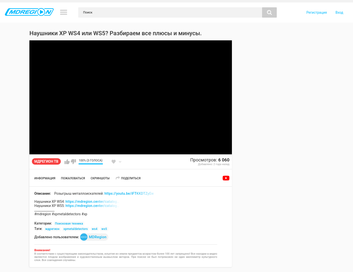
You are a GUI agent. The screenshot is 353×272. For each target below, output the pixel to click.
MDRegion (93, 237)
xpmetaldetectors (75, 229)
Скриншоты (100, 178)
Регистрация (316, 12)
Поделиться (130, 178)
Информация (44, 178)
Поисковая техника (69, 223)
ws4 (95, 229)
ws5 (104, 229)
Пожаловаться (73, 178)
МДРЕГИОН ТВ (46, 161)
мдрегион (52, 229)
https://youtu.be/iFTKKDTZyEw (129, 193)
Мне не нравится (73, 161)
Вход (339, 12)
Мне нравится (67, 161)
